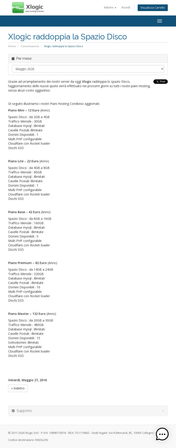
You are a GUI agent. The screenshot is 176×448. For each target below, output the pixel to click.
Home (12, 46)
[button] (162, 434)
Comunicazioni (30, 46)
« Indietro (18, 388)
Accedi (125, 7)
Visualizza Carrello (153, 8)
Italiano (110, 7)
